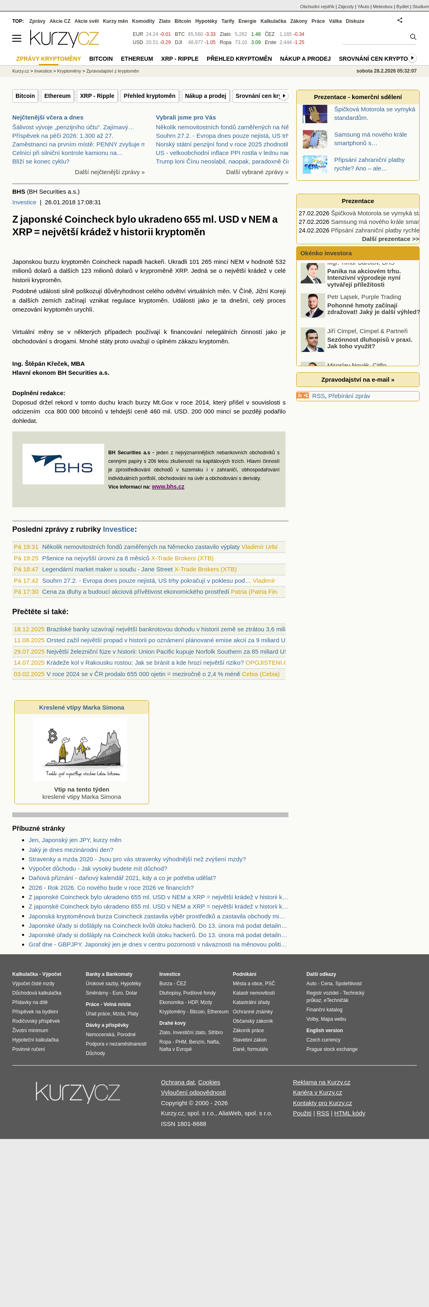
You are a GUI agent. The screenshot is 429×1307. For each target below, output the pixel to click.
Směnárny (97, 993)
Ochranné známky (253, 1012)
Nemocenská (100, 1034)
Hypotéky (206, 21)
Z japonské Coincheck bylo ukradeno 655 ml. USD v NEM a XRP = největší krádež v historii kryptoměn (158, 896)
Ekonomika (171, 1002)
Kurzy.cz (20, 71)
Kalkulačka (273, 21)
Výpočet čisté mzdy (33, 983)
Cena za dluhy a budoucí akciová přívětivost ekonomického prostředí (135, 591)
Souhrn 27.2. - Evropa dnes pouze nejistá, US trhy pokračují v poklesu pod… (146, 580)
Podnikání (244, 974)
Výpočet (51, 974)
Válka (335, 21)
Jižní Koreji (270, 290)
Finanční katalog (324, 1010)
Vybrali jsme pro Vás (186, 117)
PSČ (270, 983)
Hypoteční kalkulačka (35, 1040)
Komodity (143, 21)
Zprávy (37, 21)
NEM (237, 261)
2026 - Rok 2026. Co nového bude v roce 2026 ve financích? (111, 887)
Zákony (298, 21)
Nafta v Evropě (175, 1049)
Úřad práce (98, 1014)
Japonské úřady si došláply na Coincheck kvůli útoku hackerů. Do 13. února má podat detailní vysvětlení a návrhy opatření (158, 925)
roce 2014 (195, 402)
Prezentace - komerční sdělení (358, 96)
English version (324, 1030)
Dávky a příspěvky (107, 1025)
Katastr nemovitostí (254, 993)
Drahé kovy (172, 1023)
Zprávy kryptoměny (48, 58)
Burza (165, 983)
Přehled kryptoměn (150, 96)
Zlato (225, 34)
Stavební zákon (250, 1040)
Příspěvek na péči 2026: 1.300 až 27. (63, 135)
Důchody (95, 1053)
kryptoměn (75, 261)
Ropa (226, 42)
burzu (52, 261)
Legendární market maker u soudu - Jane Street (107, 569)
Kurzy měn (115, 21)
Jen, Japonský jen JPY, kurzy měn (75, 839)
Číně (245, 290)
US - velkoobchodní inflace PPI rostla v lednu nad (223, 152)
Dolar (131, 993)
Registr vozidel (322, 993)
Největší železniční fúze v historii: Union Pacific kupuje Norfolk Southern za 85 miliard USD (170, 651)
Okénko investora (325, 253)
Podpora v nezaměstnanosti (116, 1044)
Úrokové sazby (102, 983)
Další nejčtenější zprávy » (110, 171)
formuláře (257, 1049)
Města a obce (247, 983)
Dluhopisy (170, 993)
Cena (327, 983)
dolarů (42, 270)
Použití (302, 1113)
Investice (24, 202)
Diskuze (355, 21)
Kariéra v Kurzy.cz (317, 1092)
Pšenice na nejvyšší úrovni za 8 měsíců (96, 558)
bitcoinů (92, 411)
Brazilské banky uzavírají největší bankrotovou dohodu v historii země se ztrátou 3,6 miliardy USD (179, 629)
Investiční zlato (189, 1032)
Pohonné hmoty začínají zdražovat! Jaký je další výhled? (373, 314)
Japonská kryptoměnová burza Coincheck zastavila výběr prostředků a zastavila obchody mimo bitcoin (158, 916)
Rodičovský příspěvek (36, 1021)
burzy (142, 402)
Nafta (213, 1042)
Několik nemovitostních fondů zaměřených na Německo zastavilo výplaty (141, 546)
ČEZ (270, 34)
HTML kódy (349, 1113)
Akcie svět (87, 21)
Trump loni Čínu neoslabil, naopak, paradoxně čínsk (226, 161)
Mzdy (206, 1002)
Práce (318, 21)
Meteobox (383, 6)
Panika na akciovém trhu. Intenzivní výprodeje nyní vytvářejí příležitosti (364, 282)
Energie (248, 21)
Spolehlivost (348, 983)
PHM (180, 1042)
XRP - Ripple (97, 96)
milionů (22, 270)
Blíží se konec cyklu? (40, 161)
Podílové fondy (199, 993)
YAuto (363, 6)
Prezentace (358, 200)
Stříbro (215, 1032)
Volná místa (116, 1004)
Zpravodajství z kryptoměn (112, 71)
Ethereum (57, 96)
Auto (311, 983)
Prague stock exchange (332, 1049)
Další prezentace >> (390, 238)
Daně (239, 1049)
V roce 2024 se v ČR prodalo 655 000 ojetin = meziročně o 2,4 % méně (143, 673)
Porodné (126, 1034)
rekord (64, 402)
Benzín (196, 1042)
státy (106, 341)
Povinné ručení (28, 1049)
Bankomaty (119, 974)
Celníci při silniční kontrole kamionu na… (67, 152)
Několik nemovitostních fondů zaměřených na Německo (231, 127)
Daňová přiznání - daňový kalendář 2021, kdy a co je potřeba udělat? (122, 877)
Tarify (228, 21)
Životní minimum (30, 1030)
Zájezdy (346, 6)
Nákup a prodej (205, 96)
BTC (180, 34)
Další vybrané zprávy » (257, 171)
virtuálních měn (208, 290)
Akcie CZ (59, 21)
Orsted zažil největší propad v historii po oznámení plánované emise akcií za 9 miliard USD (170, 640)
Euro (117, 993)
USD (181, 411)
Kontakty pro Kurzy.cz (322, 1102)
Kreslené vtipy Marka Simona (81, 707)
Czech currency (323, 1040)
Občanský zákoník (253, 1021)
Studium (421, 6)
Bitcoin (25, 96)
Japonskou (27, 261)
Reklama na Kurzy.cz (322, 1082)
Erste (270, 42)
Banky (93, 974)
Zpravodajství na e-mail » (357, 379)
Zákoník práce (248, 1030)
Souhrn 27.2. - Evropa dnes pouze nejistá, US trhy (224, 135)
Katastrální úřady (251, 1002)
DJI (178, 42)
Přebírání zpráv (349, 395)
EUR (138, 34)
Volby (312, 1019)
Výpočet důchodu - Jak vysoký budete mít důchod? (98, 868)
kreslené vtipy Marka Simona (80, 789)
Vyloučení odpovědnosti (193, 1092)
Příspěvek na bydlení (35, 1012)
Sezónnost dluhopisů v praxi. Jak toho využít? (369, 348)
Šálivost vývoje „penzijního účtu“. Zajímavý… (73, 127)
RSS (318, 395)
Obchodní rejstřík (317, 6)
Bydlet (402, 6)
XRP (181, 270)
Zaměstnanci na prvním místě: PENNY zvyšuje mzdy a (86, 144)
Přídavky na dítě (30, 1002)
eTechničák (336, 1000)
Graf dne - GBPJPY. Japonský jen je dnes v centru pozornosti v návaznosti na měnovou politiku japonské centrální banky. (158, 944)
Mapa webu (333, 1019)
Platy (133, 1014)
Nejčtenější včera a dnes (47, 117)
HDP (193, 1002)
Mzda (119, 1014)
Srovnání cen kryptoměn (269, 96)
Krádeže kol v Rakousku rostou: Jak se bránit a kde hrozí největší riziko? (145, 662)
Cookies (209, 1082)
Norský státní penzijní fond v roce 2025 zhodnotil (222, 144)
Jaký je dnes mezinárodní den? (71, 849)
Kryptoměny (69, 71)
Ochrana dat (178, 1082)
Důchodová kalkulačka (36, 993)
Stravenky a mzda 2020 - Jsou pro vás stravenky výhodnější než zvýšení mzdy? (137, 859)
